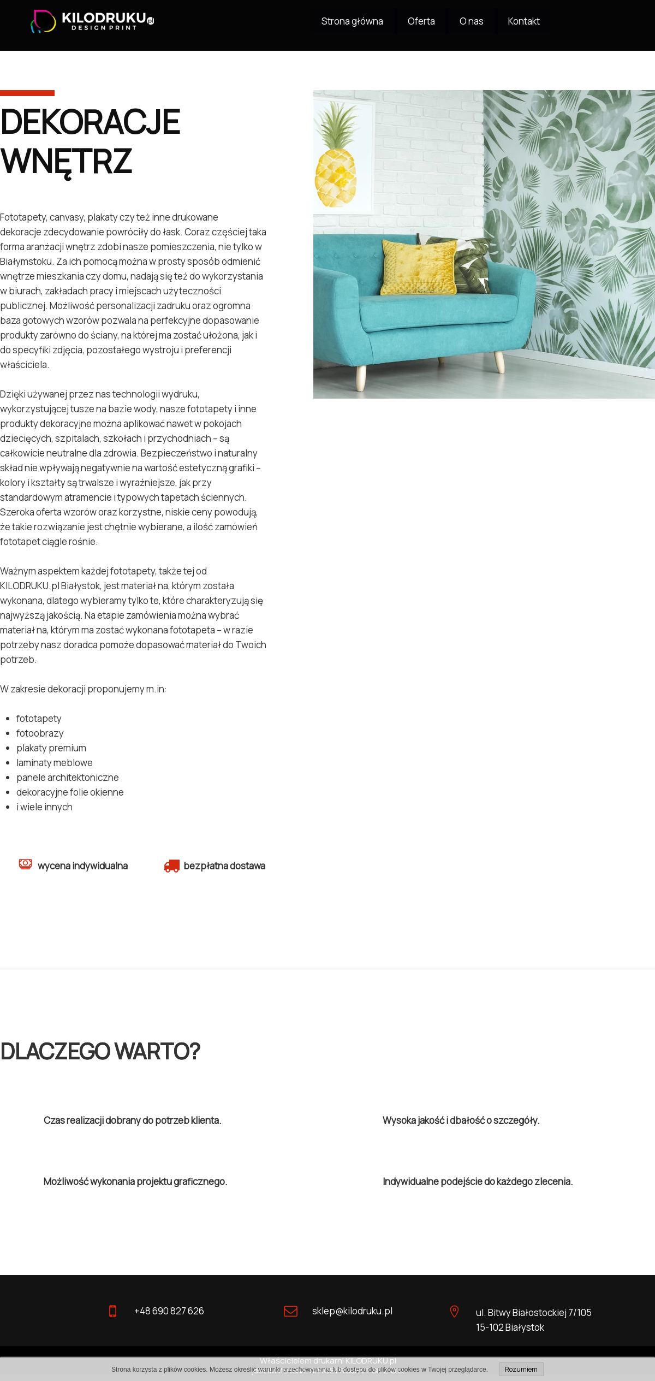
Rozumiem (521, 1369)
